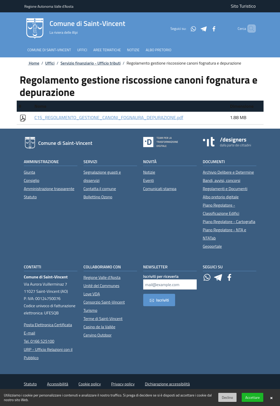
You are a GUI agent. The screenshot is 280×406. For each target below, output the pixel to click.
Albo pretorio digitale (221, 197)
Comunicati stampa (160, 189)
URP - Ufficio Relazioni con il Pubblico (48, 353)
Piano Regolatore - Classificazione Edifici (221, 209)
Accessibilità (57, 384)
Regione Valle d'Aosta (102, 277)
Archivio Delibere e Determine (228, 172)
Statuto (30, 197)
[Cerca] (249, 28)
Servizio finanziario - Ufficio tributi (90, 63)
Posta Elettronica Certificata (48, 325)
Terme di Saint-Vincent (103, 318)
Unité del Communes (102, 286)
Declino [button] (227, 397)
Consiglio (31, 180)
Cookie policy (89, 384)
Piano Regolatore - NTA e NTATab (224, 234)
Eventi (148, 180)
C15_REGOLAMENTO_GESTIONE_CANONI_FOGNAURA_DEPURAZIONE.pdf (108, 117)
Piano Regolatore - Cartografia (229, 221)
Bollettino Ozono (98, 197)
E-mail (29, 333)
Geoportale (212, 246)
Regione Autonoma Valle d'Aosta (49, 6)
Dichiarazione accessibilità (167, 384)
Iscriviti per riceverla (161, 276)
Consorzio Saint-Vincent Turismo (104, 306)
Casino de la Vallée (99, 327)
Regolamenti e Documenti (225, 189)
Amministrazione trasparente (49, 189)
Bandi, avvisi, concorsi (221, 180)
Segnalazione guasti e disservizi (102, 176)
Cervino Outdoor (98, 335)
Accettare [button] (252, 397)
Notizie (149, 172)
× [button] (271, 397)
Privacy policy (122, 384)
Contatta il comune (100, 189)
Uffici (50, 63)
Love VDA (92, 294)
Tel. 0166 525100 (39, 341)
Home (29, 63)
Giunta (29, 172)
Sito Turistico (243, 6)
